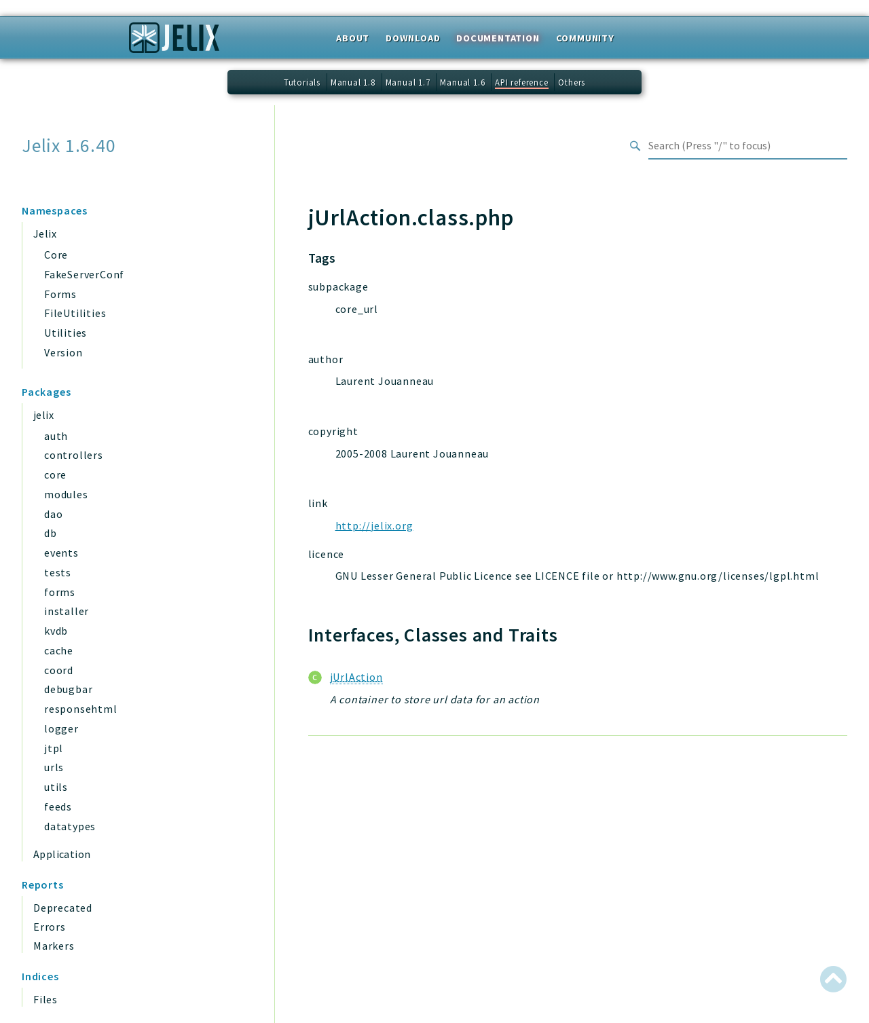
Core (56, 254)
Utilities (65, 332)
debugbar (68, 689)
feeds (58, 806)
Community (585, 38)
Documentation (497, 38)
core (55, 474)
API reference (521, 82)
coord (58, 670)
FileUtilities (75, 313)
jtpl (53, 748)
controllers (73, 455)
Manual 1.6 (462, 82)
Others (571, 82)
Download (413, 38)
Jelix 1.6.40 (69, 145)
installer (66, 611)
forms (59, 592)
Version (63, 352)
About (352, 38)
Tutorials (302, 82)
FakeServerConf (84, 274)
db (50, 533)
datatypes (70, 826)
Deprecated (62, 907)
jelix (43, 415)
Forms (60, 294)
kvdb (56, 630)
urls (54, 767)
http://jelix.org (374, 525)
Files (45, 999)
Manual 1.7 (408, 82)
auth (56, 436)
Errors (49, 926)
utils (56, 787)
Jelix (44, 233)
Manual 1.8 (353, 82)
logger (61, 728)
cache (58, 650)
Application (61, 854)
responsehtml (80, 708)
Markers (54, 945)
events (61, 552)
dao (53, 514)
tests (57, 572)
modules (66, 494)
